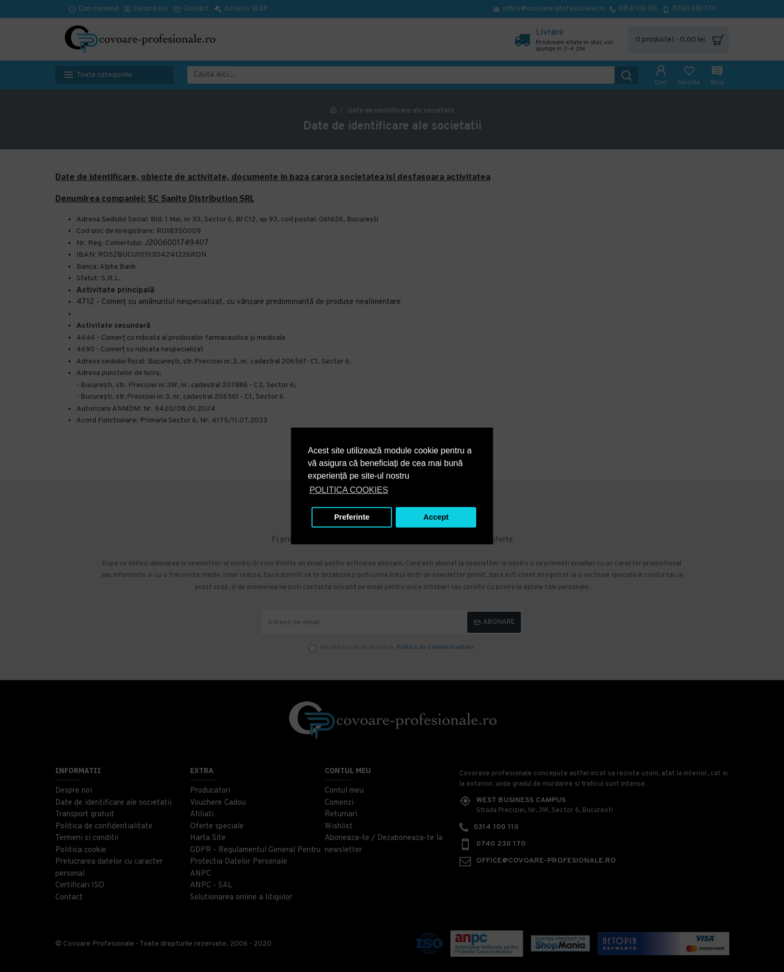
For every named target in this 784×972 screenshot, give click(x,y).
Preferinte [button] (351, 517)
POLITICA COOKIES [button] (348, 489)
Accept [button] (436, 517)
